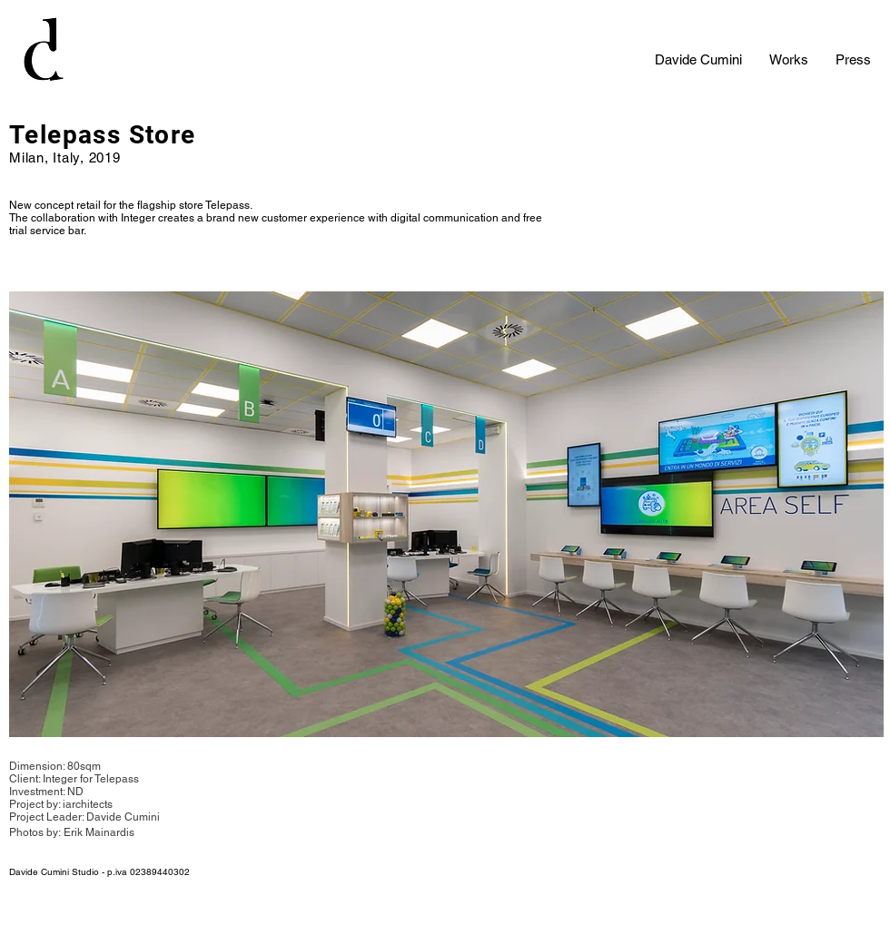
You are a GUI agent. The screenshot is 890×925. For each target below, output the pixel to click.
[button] (446, 514)
